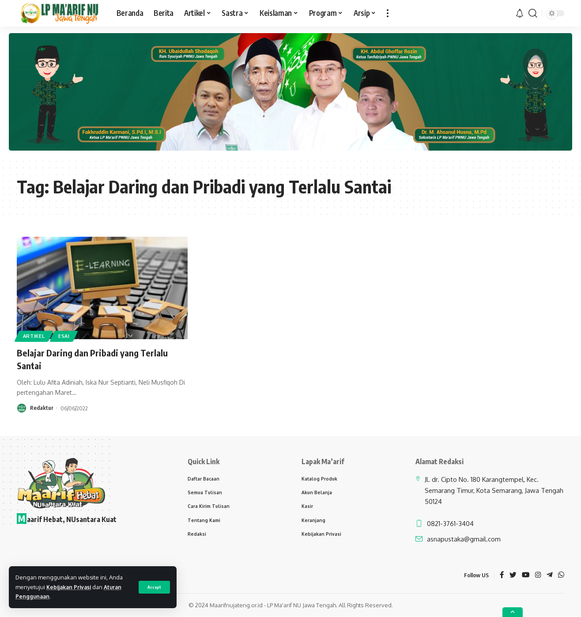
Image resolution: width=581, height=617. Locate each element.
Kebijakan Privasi (70, 587)
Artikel (35, 335)
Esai (68, 335)
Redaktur (41, 408)
